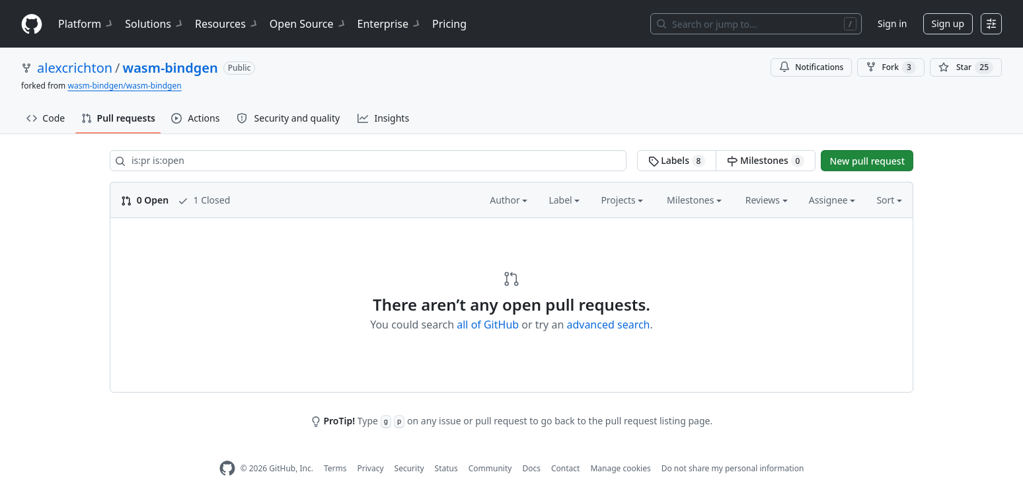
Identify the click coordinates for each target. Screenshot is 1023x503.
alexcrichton (74, 68)
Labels (677, 160)
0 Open (145, 200)
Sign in (892, 23)
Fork (890, 67)
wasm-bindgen (170, 68)
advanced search (608, 324)
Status (446, 468)
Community (490, 468)
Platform (86, 24)
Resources (227, 24)
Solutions (154, 24)
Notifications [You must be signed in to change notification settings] (811, 67)
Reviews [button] (766, 200)
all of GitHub (488, 324)
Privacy (371, 468)
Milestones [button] (694, 200)
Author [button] (508, 200)
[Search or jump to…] (756, 24)
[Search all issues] (368, 160)
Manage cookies (620, 468)
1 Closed (204, 200)
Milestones (765, 160)
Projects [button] (622, 200)
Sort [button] (889, 200)
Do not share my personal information (733, 468)
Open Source (308, 24)
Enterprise (390, 24)
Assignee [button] (832, 200)
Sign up (948, 23)
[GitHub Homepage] (227, 468)
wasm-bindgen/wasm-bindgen (124, 85)
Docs (531, 468)
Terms (335, 468)
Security (409, 468)
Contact (565, 468)
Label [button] (564, 200)
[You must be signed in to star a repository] (966, 67)
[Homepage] (31, 24)
